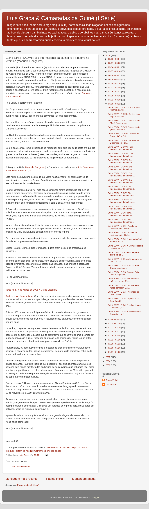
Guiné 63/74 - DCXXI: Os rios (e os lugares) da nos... (124, 108)
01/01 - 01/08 (114, 352)
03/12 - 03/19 (114, 100)
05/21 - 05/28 (114, 63)
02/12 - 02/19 (114, 327)
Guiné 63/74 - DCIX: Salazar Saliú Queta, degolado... (124, 266)
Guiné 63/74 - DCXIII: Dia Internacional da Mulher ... (121, 214)
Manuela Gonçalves (35, 167)
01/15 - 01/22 (114, 344)
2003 (108, 365)
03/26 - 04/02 (114, 91)
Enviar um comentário (19, 466)
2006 (108, 55)
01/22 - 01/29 (114, 340)
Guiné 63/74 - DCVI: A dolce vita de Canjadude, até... (124, 306)
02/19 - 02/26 (114, 323)
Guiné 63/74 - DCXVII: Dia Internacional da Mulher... (121, 161)
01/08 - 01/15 (114, 348)
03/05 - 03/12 (114, 104)
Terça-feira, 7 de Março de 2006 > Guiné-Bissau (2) (32, 290)
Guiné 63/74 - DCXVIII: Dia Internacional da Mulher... (121, 148)
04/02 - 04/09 (114, 87)
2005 (108, 357)
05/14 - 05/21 (114, 67)
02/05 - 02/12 (114, 331)
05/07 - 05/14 (114, 71)
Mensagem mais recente (21, 478)
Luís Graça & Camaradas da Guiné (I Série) (61, 18)
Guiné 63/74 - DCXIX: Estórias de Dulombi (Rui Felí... (123, 135)
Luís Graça (111, 384)
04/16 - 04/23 (114, 79)
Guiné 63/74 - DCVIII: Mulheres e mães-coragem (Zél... (123, 280)
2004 (108, 361)
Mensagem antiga (83, 478)
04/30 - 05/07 (114, 75)
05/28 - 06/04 (114, 59)
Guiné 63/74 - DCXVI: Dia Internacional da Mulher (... (121, 174)
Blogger (95, 497)
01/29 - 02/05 (114, 335)
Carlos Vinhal (112, 380)
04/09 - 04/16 (114, 83)
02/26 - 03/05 (114, 319)
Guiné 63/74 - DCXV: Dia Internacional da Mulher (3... (122, 187)
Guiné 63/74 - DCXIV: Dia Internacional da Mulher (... (121, 200)
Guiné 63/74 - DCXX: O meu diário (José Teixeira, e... (124, 121)
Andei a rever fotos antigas (19, 296)
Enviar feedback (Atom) (28, 485)
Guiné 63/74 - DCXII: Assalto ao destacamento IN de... (122, 227)
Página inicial (54, 478)
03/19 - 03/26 (114, 96)
